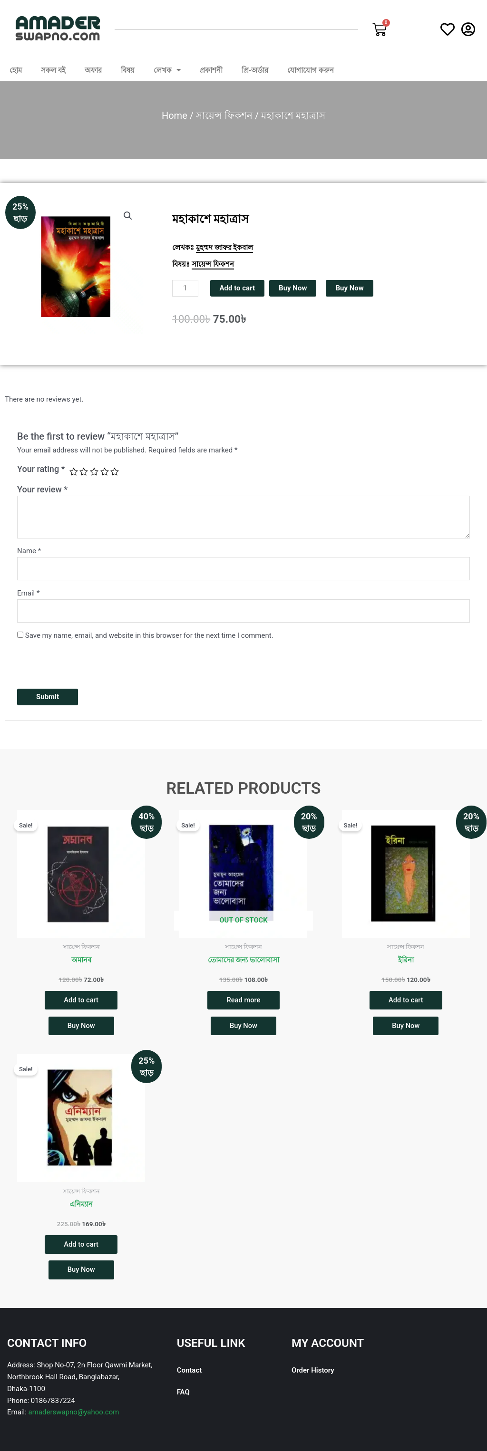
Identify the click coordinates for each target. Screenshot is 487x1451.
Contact (189, 1371)
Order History (313, 1371)
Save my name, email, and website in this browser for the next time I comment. (149, 635)
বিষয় (128, 70)
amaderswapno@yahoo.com (74, 1413)
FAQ (183, 1393)
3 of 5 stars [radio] (94, 471)
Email (28, 593)
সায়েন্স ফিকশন (224, 115)
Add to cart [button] (81, 1000)
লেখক (167, 70)
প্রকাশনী (211, 70)
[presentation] (89, 663)
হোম (16, 70)
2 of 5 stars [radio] (83, 471)
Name (29, 551)
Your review (42, 489)
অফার (93, 70)
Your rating (41, 469)
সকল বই (53, 70)
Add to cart (237, 288)
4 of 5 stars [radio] (104, 471)
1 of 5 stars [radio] (73, 471)
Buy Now (293, 288)
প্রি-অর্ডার (255, 70)
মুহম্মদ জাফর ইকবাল (224, 247)
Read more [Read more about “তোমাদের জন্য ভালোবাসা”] (243, 1000)
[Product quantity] (185, 288)
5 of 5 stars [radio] (114, 471)
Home (174, 115)
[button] (127, 215)
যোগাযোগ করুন (310, 70)
